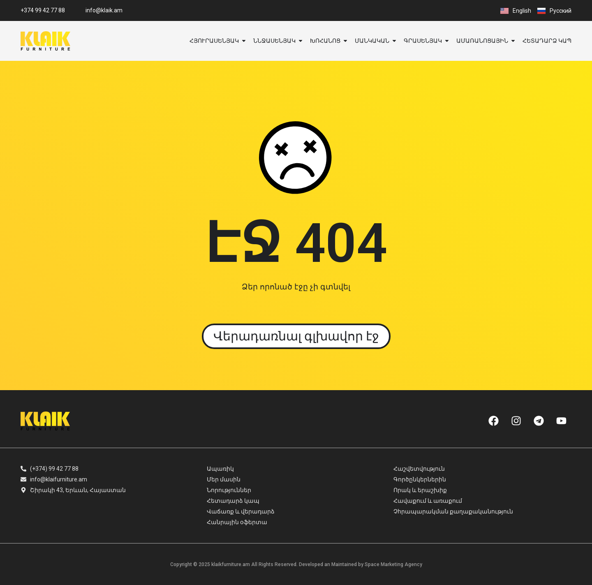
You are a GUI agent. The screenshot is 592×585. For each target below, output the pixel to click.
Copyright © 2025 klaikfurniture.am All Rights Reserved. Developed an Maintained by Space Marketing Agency (296, 564)
